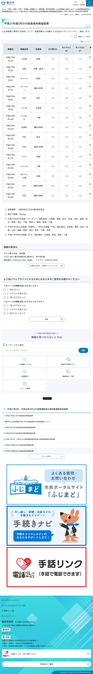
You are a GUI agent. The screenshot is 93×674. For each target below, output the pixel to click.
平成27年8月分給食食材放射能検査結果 (20, 427)
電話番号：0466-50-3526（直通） (18, 259)
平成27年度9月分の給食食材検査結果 (19, 451)
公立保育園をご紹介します (65, 9)
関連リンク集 (9, 610)
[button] (75, 3)
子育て (20, 9)
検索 (83, 350)
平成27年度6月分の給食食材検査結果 (19, 445)
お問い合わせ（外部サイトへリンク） (44, 265)
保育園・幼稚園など (30, 9)
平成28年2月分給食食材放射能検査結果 (20, 433)
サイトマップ (9, 616)
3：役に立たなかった (16, 297)
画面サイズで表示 (84, 36)
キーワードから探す (14, 344)
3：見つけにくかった (16, 313)
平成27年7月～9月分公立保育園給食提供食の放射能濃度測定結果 (30, 439)
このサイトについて (11, 600)
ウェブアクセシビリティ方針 (15, 605)
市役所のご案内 (46, 664)
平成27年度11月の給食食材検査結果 (19, 415)
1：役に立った (13, 289)
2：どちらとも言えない (17, 293)
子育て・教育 (12, 9)
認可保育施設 (50, 9)
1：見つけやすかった (16, 305)
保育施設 (41, 9)
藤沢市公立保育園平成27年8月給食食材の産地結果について (28, 421)
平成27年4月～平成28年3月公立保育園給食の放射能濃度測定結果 (40, 11)
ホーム (4, 9)
